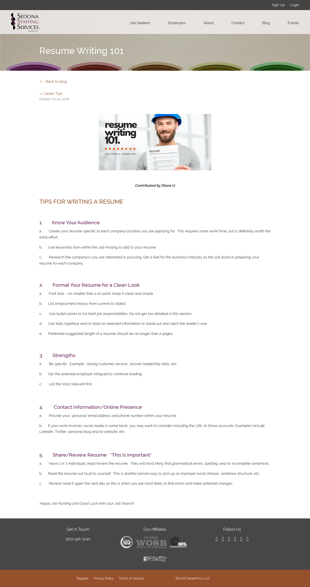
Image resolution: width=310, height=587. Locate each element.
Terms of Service (131, 578)
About (209, 23)
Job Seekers (140, 23)
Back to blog (53, 81)
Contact (238, 23)
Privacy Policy (104, 578)
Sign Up (278, 5)
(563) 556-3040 (77, 539)
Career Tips (52, 93)
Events (293, 23)
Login (294, 5)
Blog (266, 23)
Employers (177, 23)
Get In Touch (77, 529)
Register (83, 578)
